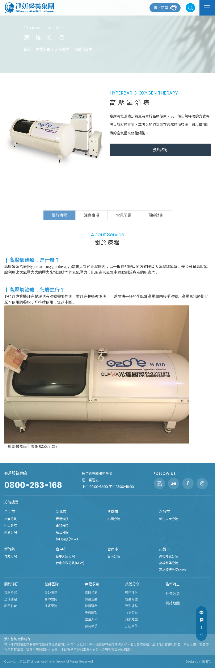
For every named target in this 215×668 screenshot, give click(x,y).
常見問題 (123, 218)
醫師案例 (51, 599)
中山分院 (10, 525)
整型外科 (91, 619)
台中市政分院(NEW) (70, 563)
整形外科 (131, 606)
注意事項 (91, 218)
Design (191, 661)
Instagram (201, 634)
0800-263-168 (33, 485)
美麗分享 (132, 584)
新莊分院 (62, 532)
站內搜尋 (190, 7)
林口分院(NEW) (67, 539)
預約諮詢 (160, 149)
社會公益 (172, 593)
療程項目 (43, 49)
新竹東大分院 (168, 519)
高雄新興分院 (168, 563)
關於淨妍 (11, 584)
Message (201, 620)
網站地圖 (172, 603)
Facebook (201, 627)
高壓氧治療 (83, 49)
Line (201, 612)
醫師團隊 (52, 584)
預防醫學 (62, 49)
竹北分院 (10, 556)
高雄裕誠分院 (168, 556)
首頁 (27, 49)
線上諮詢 (161, 7)
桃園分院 (114, 519)
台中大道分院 (65, 556)
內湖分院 (10, 532)
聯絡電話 (159, 483)
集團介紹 (10, 592)
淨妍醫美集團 (29, 7)
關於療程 (59, 218)
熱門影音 (10, 606)
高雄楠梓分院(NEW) (173, 569)
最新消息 (172, 584)
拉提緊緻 (91, 606)
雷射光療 (91, 592)
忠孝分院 (10, 519)
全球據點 (10, 599)
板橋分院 (62, 519)
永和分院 (62, 525)
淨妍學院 (51, 606)
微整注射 (91, 599)
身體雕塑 (91, 612)
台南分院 (114, 556)
